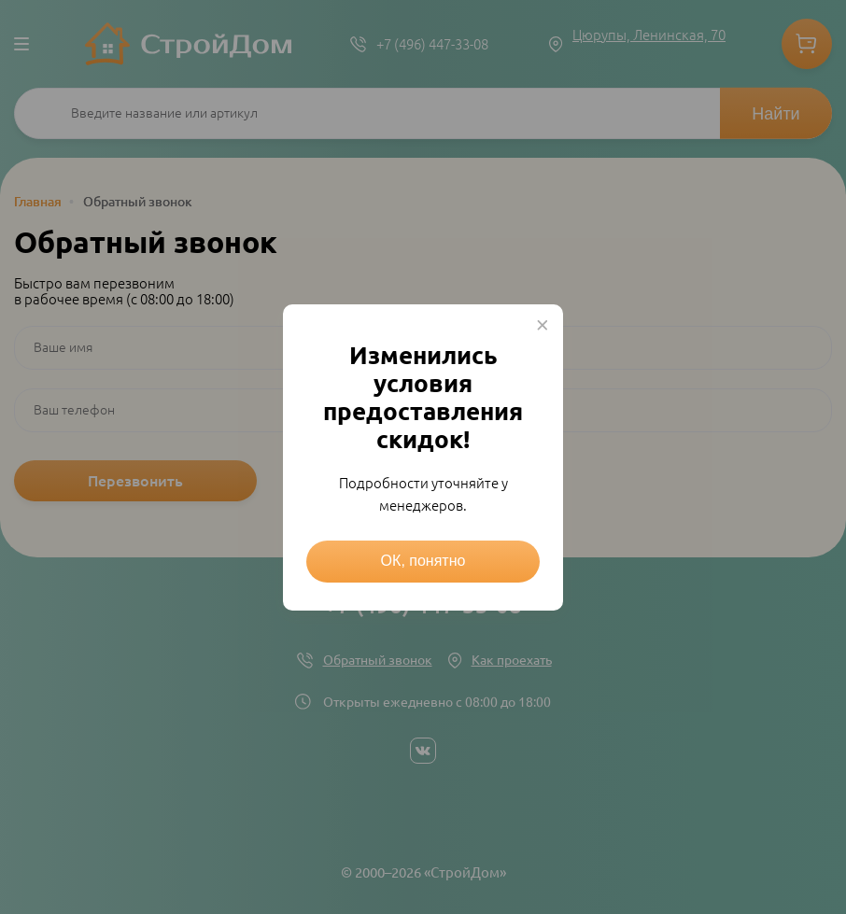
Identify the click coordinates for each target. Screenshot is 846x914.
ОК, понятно (423, 561)
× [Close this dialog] (542, 325)
